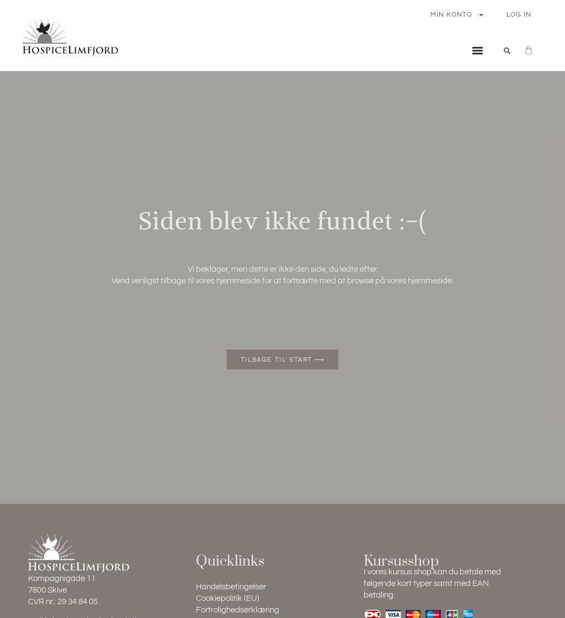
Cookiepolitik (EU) (227, 598)
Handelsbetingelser (231, 587)
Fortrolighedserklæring (237, 610)
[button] (477, 51)
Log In (519, 14)
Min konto (457, 15)
